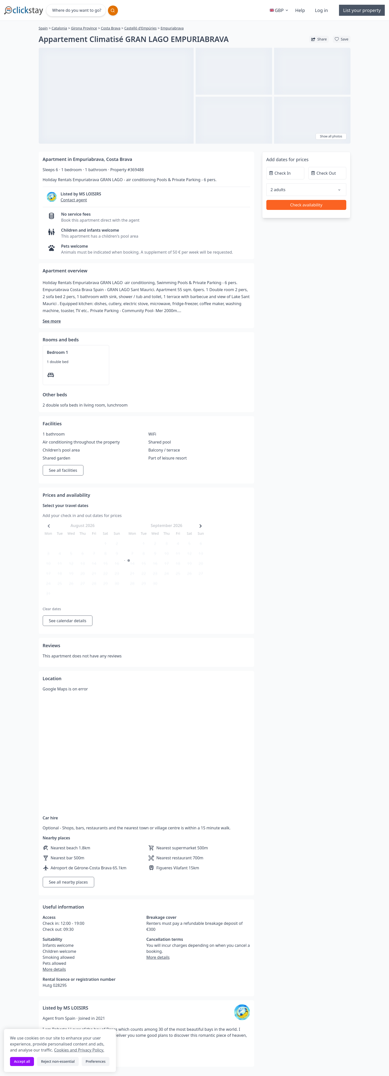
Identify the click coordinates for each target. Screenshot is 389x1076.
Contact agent (74, 200)
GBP (279, 10)
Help (300, 10)
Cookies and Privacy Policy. (79, 1050)
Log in (321, 10)
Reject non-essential (58, 1061)
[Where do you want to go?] (76, 10)
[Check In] (285, 173)
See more (52, 321)
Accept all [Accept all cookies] (22, 1061)
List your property (362, 10)
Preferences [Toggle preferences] (95, 1061)
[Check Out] (327, 173)
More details (54, 969)
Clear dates (52, 608)
